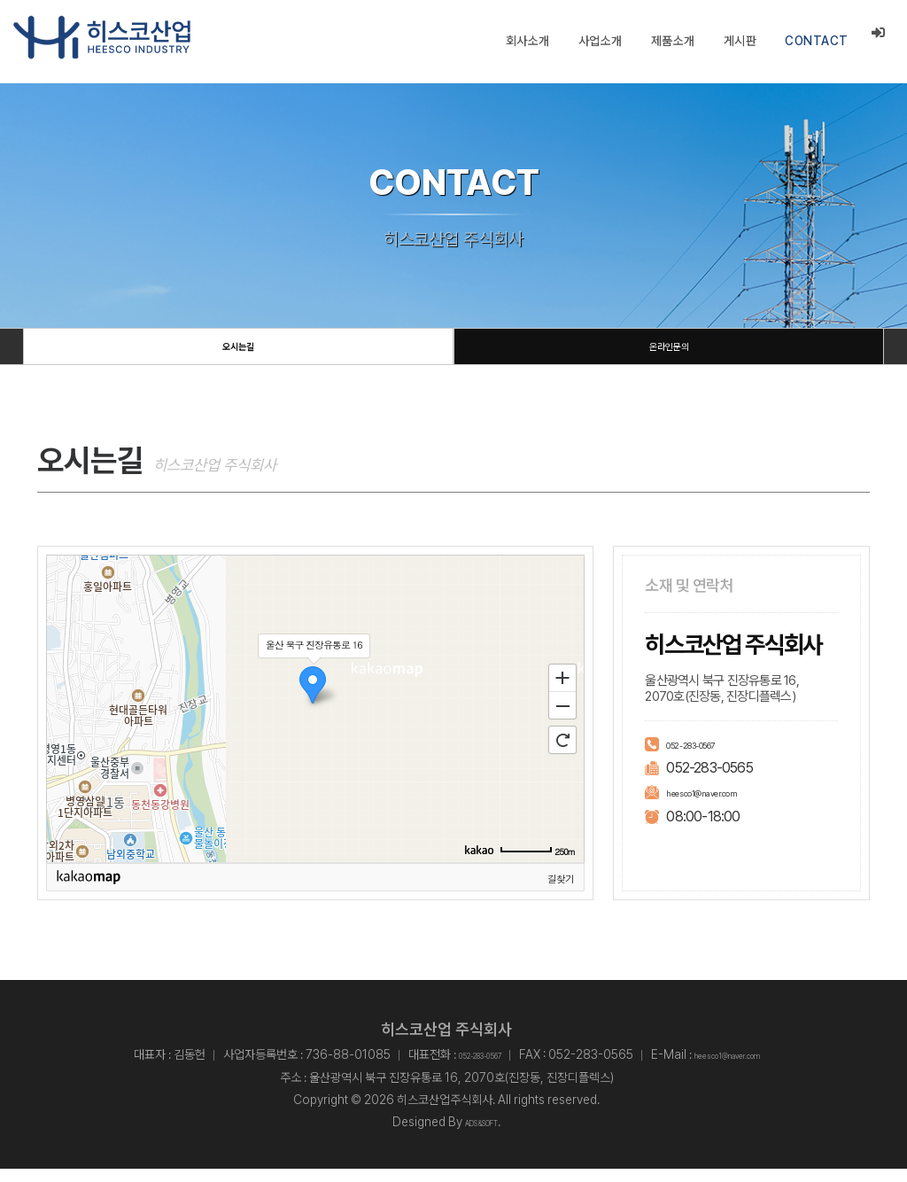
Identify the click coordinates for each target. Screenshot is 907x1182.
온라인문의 (668, 353)
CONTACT (816, 41)
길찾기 (560, 890)
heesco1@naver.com (724, 805)
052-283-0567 (709, 757)
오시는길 (238, 353)
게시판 (739, 41)
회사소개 (527, 41)
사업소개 (600, 41)
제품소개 (672, 41)
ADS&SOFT (482, 1135)
